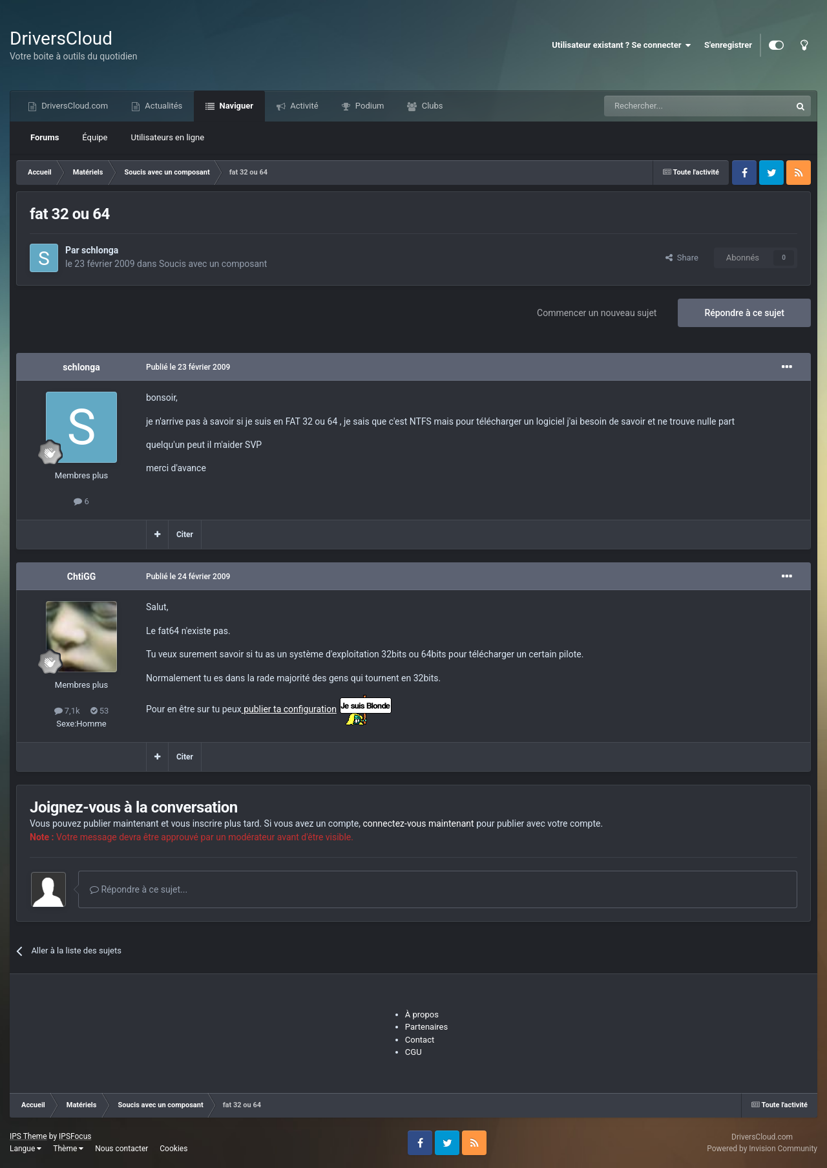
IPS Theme (28, 1136)
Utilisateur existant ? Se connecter (621, 45)
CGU (413, 1052)
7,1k (67, 711)
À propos (422, 1014)
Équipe (94, 137)
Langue (25, 1148)
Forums (44, 137)
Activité (303, 106)
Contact (419, 1040)
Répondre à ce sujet (744, 313)
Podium (368, 106)
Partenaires (426, 1027)
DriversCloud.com (73, 106)
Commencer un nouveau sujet (596, 313)
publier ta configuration (289, 709)
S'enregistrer (728, 45)
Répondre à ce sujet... (138, 889)
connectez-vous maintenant (418, 823)
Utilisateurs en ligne (168, 137)
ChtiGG (81, 576)
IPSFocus (75, 1136)
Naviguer (235, 106)
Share (681, 257)
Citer (184, 534)
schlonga (99, 250)
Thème (68, 1148)
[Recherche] (670, 106)
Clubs (431, 106)
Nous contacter (121, 1148)
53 (99, 711)
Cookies (173, 1148)
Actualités (162, 106)
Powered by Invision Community (762, 1148)
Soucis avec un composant (213, 264)
